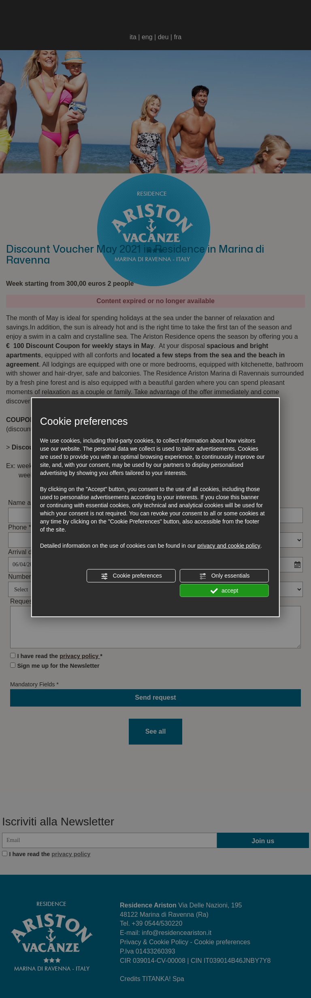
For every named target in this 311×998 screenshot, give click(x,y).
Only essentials (224, 576)
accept (224, 590)
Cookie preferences (131, 576)
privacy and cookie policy (228, 545)
